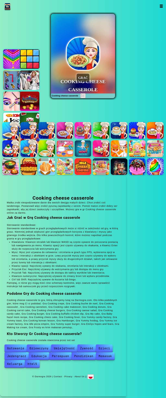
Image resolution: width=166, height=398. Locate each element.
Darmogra (18, 6)
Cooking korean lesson (10, 166)
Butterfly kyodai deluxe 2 (13, 80)
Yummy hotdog (46, 166)
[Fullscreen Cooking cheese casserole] (83, 95)
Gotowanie (15, 348)
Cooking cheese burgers (137, 130)
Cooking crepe (10, 130)
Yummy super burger (101, 166)
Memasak (105, 356)
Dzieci (104, 348)
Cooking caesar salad (155, 130)
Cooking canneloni (65, 130)
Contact (58, 376)
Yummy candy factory (137, 148)
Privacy (68, 376)
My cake (65, 148)
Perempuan (60, 356)
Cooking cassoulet (46, 130)
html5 (32, 364)
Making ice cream (137, 166)
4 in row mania (29, 101)
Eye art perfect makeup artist (13, 101)
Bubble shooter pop (13, 59)
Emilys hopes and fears (119, 166)
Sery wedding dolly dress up (29, 80)
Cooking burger (28, 148)
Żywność (87, 348)
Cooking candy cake (10, 148)
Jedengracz (16, 356)
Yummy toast (155, 148)
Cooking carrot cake (119, 130)
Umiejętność (64, 348)
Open (161, 6)
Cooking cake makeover (83, 130)
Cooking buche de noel (28, 130)
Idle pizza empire (83, 166)
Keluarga (14, 364)
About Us (79, 376)
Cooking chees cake (101, 148)
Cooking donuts (101, 130)
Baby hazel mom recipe (83, 148)
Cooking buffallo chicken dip (46, 148)
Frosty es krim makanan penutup (155, 166)
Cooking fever (119, 148)
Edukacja (39, 356)
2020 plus (29, 59)
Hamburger (28, 166)
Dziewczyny (39, 348)
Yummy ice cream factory (65, 166)
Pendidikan (83, 356)
